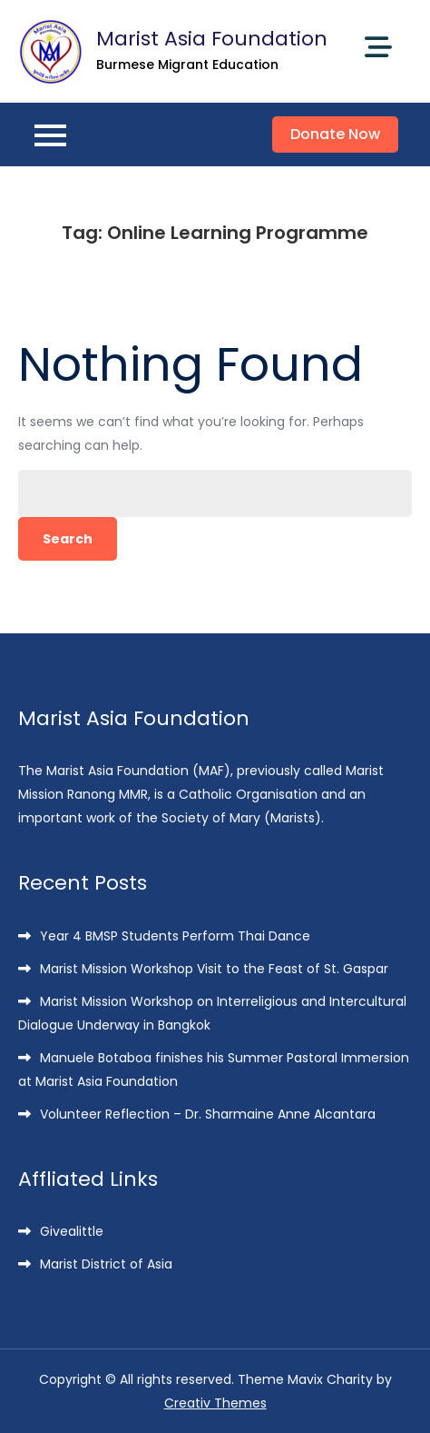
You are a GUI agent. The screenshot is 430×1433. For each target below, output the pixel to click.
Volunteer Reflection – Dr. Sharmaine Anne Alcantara (208, 1114)
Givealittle (71, 1231)
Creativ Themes (215, 1403)
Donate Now (335, 134)
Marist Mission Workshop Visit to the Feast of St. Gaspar (214, 969)
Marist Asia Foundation (211, 39)
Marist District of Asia (106, 1264)
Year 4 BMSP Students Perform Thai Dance (175, 936)
